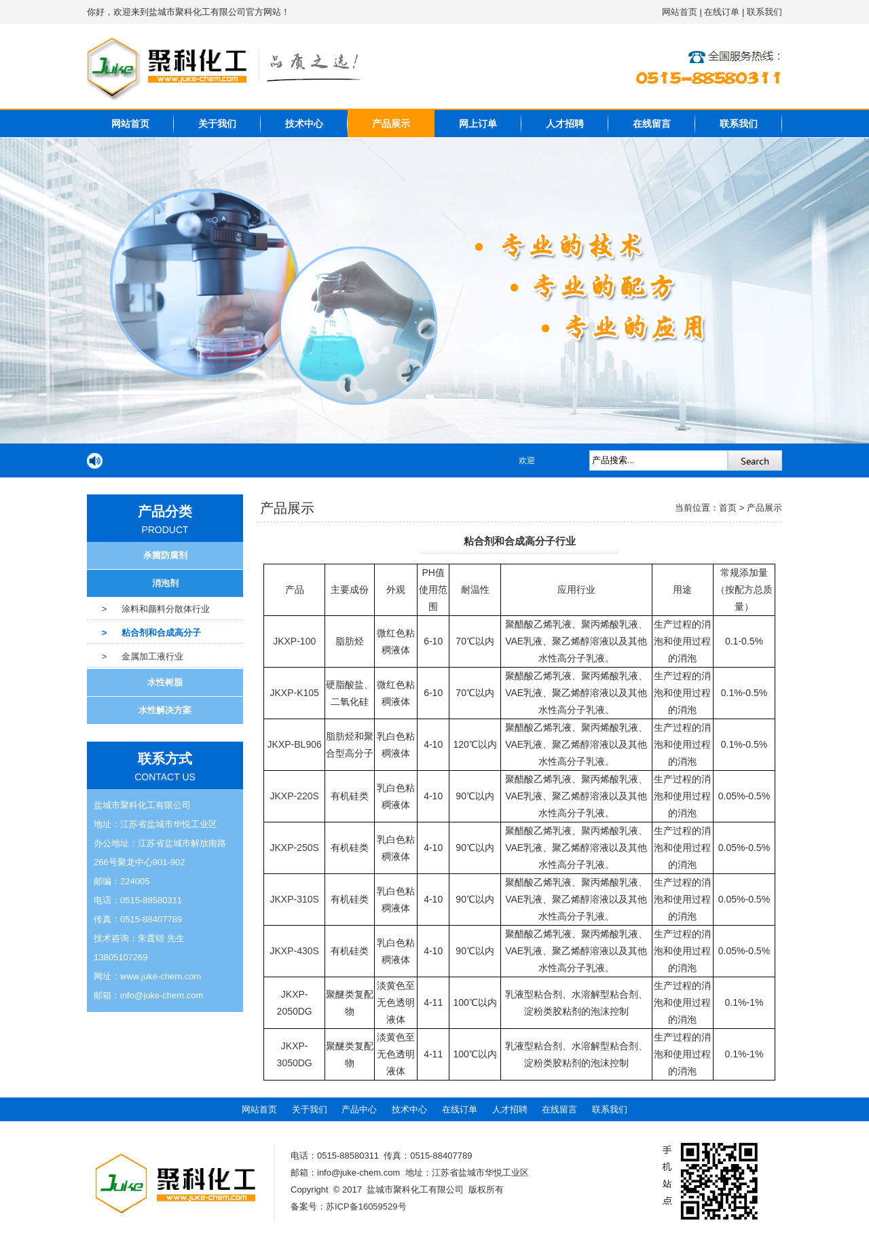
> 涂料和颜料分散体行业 (148, 609)
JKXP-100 (294, 641)
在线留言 (652, 123)
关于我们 (217, 123)
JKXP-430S (294, 950)
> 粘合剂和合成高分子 (144, 633)
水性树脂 (165, 682)
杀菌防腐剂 (165, 555)
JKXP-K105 (294, 692)
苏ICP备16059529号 (366, 1206)
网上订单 (478, 123)
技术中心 (304, 123)
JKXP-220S (294, 796)
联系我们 (764, 12)
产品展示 (391, 123)
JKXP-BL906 (294, 744)
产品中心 (359, 1109)
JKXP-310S (294, 899)
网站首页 (679, 12)
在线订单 (721, 12)
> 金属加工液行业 (135, 656)
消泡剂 (165, 583)
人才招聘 (565, 123)
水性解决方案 (164, 710)
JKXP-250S (294, 847)
